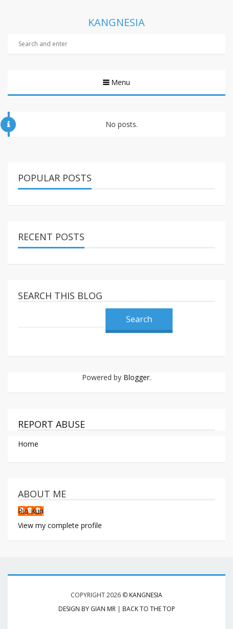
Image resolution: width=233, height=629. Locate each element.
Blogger (136, 377)
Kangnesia (145, 595)
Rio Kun (31, 511)
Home (28, 444)
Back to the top (148, 608)
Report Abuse (51, 424)
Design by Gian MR (87, 608)
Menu (119, 82)
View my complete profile (60, 525)
